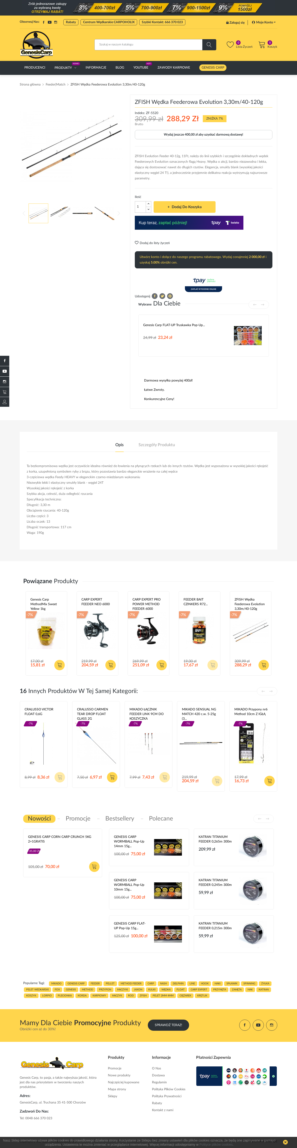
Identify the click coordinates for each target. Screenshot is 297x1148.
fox (57, 989)
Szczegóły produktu (157, 445)
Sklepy (112, 1096)
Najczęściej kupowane (123, 1082)
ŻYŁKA (265, 983)
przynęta (219, 989)
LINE (192, 983)
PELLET (110, 983)
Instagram (56, 22)
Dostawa (158, 1075)
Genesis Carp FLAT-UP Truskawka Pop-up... (174, 325)
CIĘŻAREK (185, 995)
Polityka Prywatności (166, 1096)
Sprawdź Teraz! (168, 1025)
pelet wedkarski (37, 989)
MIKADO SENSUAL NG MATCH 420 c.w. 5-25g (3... (199, 714)
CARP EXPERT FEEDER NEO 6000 (95, 602)
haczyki (122, 989)
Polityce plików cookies (216, 1144)
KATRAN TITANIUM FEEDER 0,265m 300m (215, 839)
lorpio (47, 995)
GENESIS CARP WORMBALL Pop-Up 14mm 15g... (129, 841)
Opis (119, 445)
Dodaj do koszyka (186, 207)
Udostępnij (155, 296)
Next (118, 213)
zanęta (237, 989)
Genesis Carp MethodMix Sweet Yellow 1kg (43, 604)
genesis (71, 989)
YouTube (50, 22)
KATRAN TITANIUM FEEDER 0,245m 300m (215, 883)
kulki (151, 989)
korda (82, 995)
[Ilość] (140, 207)
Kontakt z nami (162, 1110)
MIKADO (56, 983)
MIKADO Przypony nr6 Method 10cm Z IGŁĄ (251, 712)
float (181, 989)
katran (264, 989)
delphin (178, 983)
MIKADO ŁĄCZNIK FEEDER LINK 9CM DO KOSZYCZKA (146, 714)
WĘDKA (166, 989)
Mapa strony (117, 1089)
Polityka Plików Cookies (168, 1089)
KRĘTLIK (202, 995)
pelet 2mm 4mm (163, 995)
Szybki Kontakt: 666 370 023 (162, 22)
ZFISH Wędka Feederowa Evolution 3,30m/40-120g (250, 604)
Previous (24, 213)
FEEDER (95, 983)
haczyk (117, 995)
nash (163, 983)
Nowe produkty (119, 1075)
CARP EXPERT (199, 989)
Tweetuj (162, 296)
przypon (105, 989)
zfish (143, 995)
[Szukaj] (155, 44)
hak (250, 989)
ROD (131, 995)
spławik (231, 983)
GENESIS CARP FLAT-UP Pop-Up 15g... (129, 926)
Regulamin (159, 1082)
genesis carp (76, 983)
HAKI (217, 983)
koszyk (31, 995)
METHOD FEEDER (131, 983)
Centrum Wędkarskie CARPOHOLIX (109, 22)
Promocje (114, 1068)
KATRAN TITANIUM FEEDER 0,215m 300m (215, 926)
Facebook (43, 22)
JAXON (138, 989)
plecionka (65, 995)
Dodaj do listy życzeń (152, 243)
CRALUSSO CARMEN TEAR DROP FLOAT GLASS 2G (92, 714)
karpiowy (99, 995)
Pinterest (170, 296)
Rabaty (71, 22)
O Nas (156, 1068)
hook (205, 983)
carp (151, 983)
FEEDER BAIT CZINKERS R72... (196, 602)
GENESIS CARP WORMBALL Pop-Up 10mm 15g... (129, 885)
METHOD (87, 989)
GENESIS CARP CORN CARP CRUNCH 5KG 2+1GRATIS (59, 839)
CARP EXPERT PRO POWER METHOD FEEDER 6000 (146, 604)
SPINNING (249, 983)
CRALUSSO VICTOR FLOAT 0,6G (39, 712)
